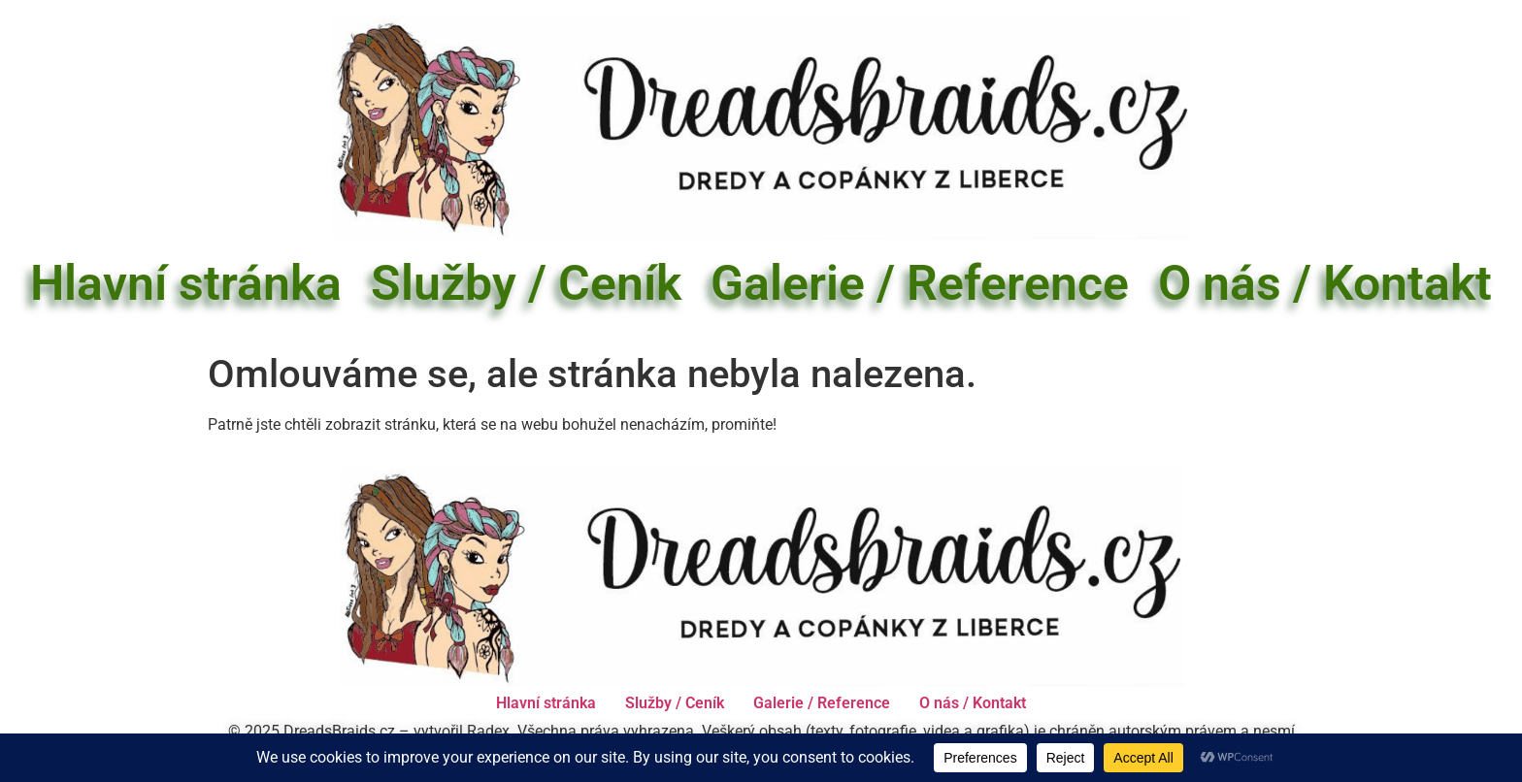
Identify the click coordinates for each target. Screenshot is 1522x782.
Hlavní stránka (186, 283)
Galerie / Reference (920, 283)
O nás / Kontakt (1325, 283)
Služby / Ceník (526, 283)
